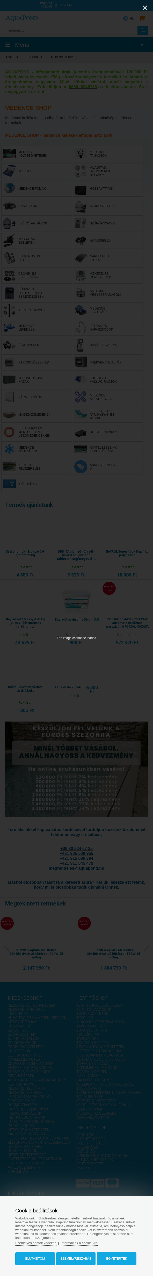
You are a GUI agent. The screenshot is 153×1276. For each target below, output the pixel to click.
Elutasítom (35, 1258)
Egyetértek (116, 1258)
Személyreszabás (75, 1258)
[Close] (145, 8)
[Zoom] (132, 8)
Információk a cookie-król (79, 1243)
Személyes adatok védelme (35, 1243)
